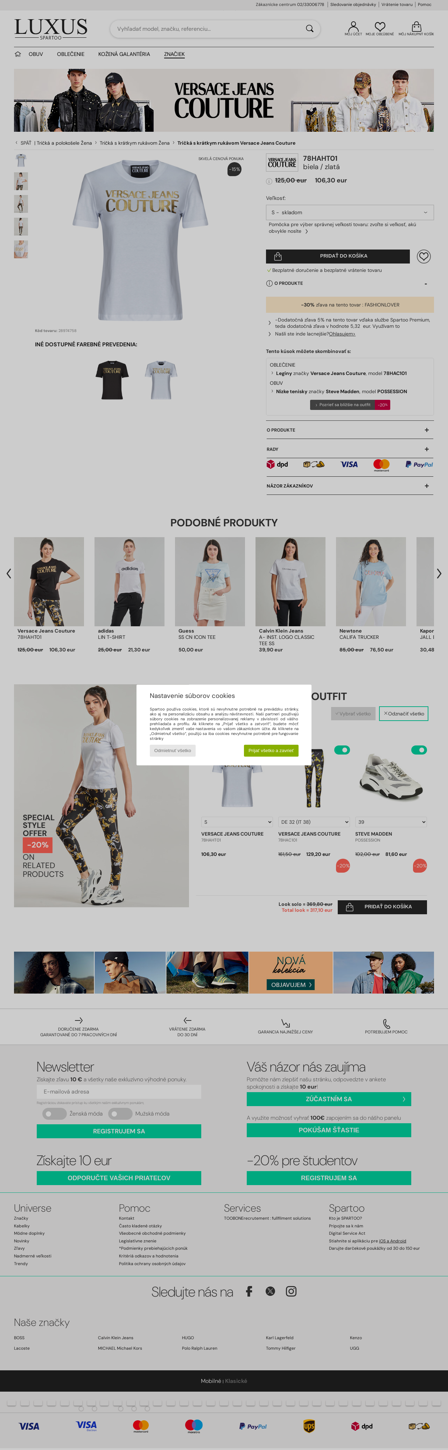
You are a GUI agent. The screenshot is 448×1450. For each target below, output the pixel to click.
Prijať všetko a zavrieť (271, 750)
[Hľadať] (310, 29)
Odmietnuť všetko (172, 750)
